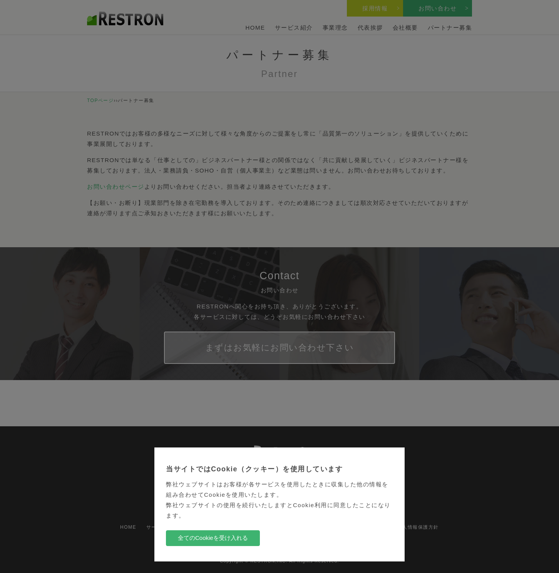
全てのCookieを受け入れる (213, 537)
